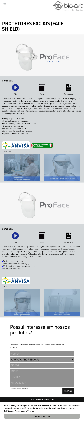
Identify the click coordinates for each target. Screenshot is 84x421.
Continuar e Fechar (42, 416)
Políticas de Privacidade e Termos (19, 410)
